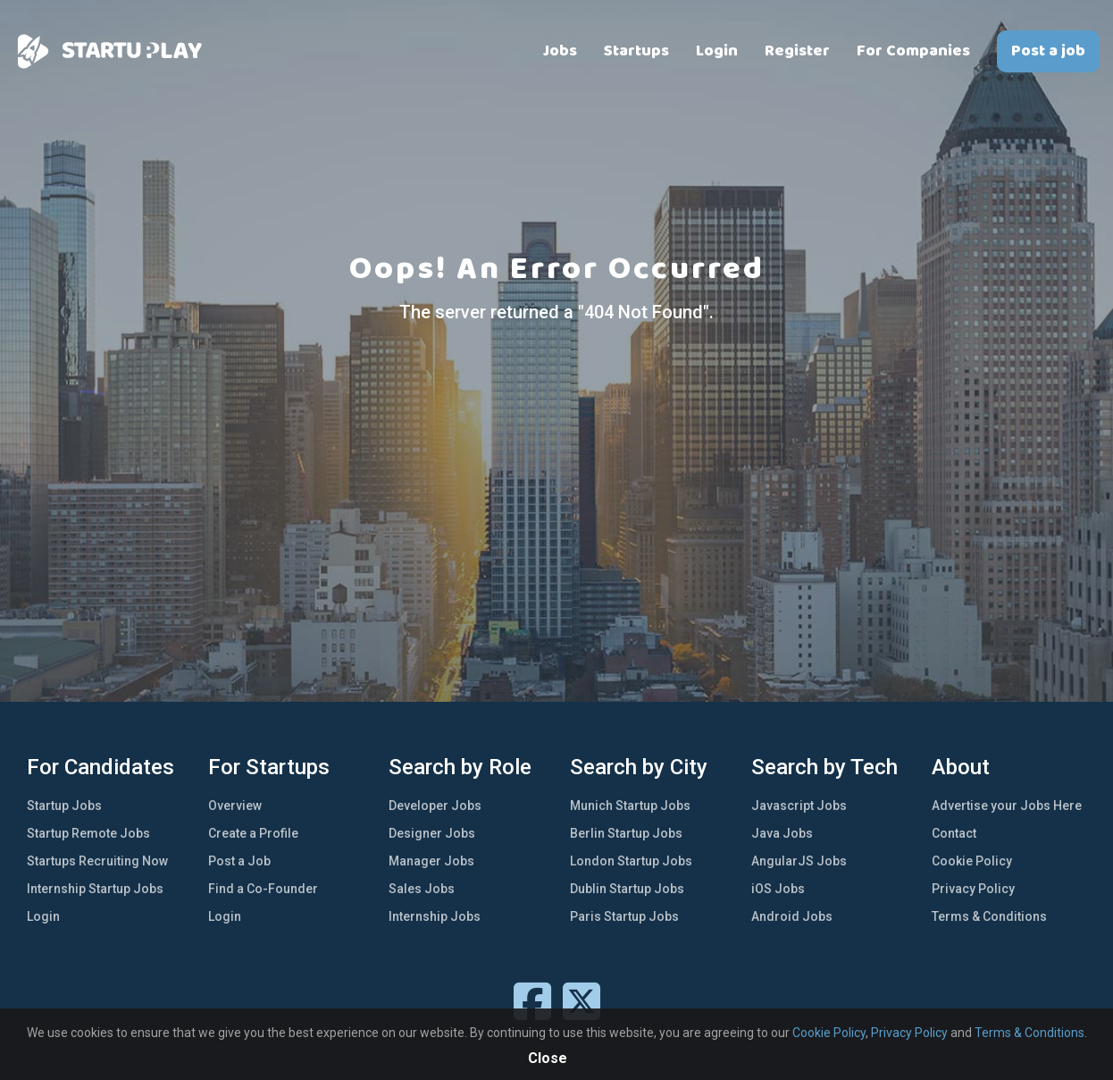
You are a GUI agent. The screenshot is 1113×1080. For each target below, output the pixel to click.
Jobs (560, 50)
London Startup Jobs (631, 861)
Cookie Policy (972, 861)
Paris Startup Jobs (624, 916)
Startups (636, 50)
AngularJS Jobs (799, 861)
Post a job (1048, 50)
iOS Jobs (778, 889)
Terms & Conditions (989, 916)
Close (547, 1058)
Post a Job (239, 861)
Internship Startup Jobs (95, 889)
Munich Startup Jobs (630, 805)
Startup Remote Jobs (88, 833)
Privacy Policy (973, 889)
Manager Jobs (431, 861)
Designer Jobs (432, 833)
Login (717, 50)
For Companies (913, 50)
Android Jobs (792, 916)
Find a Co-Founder (263, 889)
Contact (954, 833)
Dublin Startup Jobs (627, 889)
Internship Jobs (435, 916)
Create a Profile (253, 833)
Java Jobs (782, 833)
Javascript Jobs (799, 805)
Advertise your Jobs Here (1007, 805)
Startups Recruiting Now (97, 861)
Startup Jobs (64, 805)
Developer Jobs (435, 805)
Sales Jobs (422, 889)
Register (797, 50)
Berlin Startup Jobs (626, 833)
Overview (235, 805)
